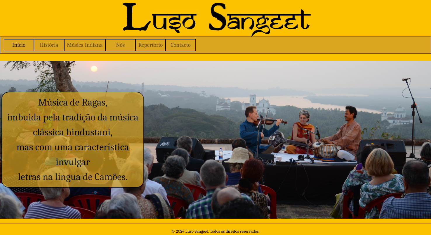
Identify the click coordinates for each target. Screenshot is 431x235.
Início (18, 45)
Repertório (150, 45)
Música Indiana (85, 45)
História (49, 45)
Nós (120, 45)
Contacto (181, 45)
